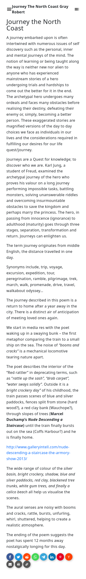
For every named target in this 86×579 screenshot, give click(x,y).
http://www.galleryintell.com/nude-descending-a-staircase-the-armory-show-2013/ (38, 452)
